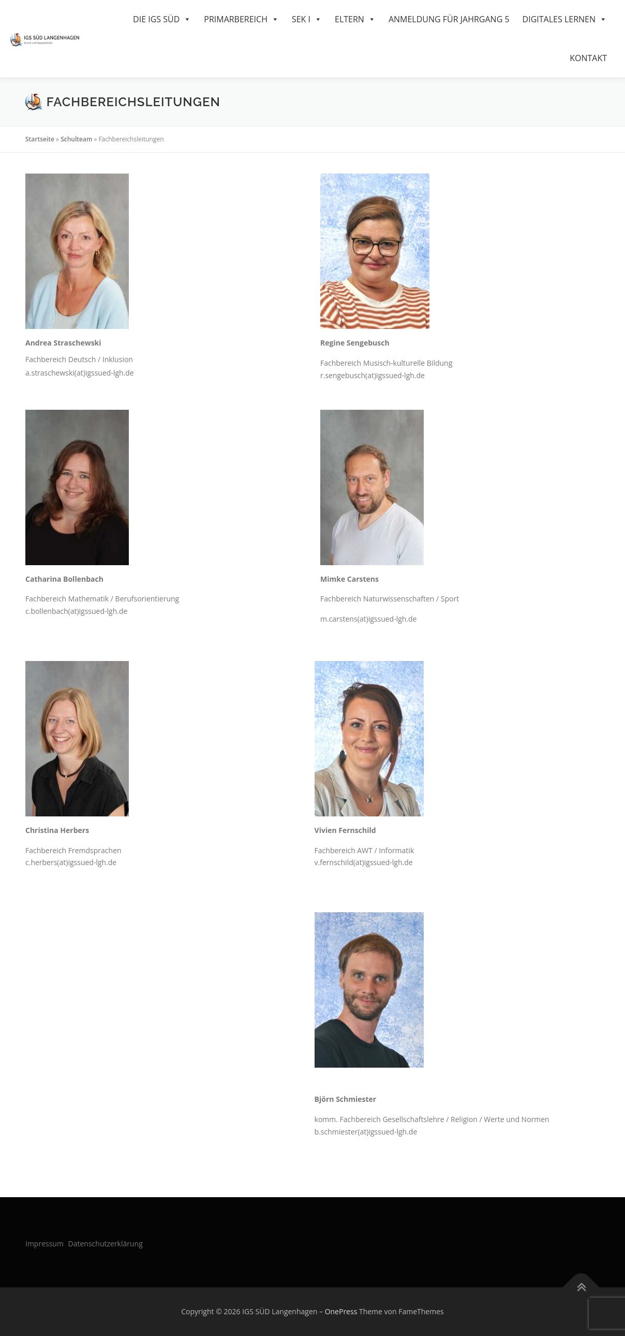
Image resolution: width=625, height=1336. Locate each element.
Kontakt (588, 58)
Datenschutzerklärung (105, 1243)
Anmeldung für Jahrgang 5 (449, 19)
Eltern (355, 19)
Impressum (44, 1243)
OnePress (341, 1311)
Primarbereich (241, 19)
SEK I (307, 19)
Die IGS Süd (162, 19)
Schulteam (76, 139)
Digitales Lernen (565, 19)
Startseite (39, 139)
